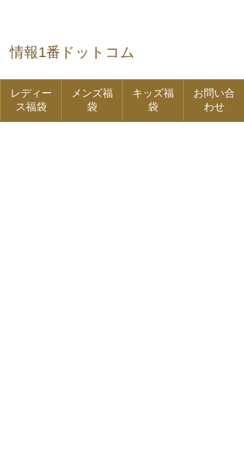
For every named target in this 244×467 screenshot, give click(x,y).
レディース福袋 (31, 100)
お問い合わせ (214, 100)
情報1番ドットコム (72, 52)
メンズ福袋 (92, 100)
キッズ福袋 (153, 100)
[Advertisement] (121, 189)
